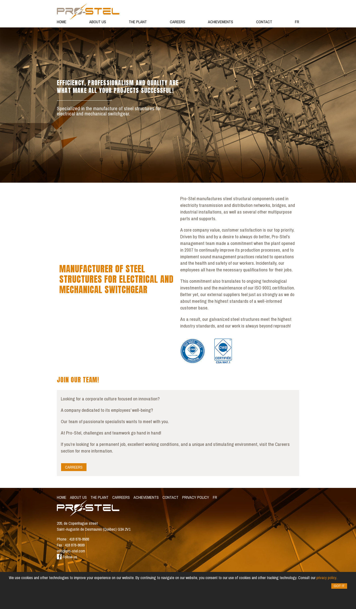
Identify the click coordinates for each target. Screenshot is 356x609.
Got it (339, 586)
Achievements (220, 22)
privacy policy (326, 578)
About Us (97, 22)
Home (61, 22)
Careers (177, 22)
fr (297, 22)
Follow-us (67, 557)
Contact (264, 22)
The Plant (138, 22)
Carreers (74, 467)
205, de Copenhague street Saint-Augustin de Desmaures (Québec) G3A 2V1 (94, 526)
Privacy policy (195, 497)
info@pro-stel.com (71, 551)
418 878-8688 (79, 539)
